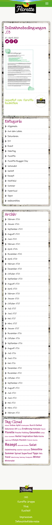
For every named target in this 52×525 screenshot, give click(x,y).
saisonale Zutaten (23, 445)
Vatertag (22, 457)
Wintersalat (10, 461)
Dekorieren (13, 136)
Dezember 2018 (15, 269)
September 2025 (15, 229)
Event (10, 146)
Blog (26, 506)
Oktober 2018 (14, 274)
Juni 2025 (12, 239)
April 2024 (12, 249)
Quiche (35, 440)
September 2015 (15, 383)
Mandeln (23, 440)
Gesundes (12, 166)
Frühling (25, 432)
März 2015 (12, 408)
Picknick (29, 440)
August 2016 (13, 348)
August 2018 (14, 284)
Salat (32, 445)
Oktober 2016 (14, 338)
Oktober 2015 (14, 378)
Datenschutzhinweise (27, 521)
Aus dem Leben (15, 131)
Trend (7, 457)
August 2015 (14, 388)
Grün (6, 436)
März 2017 (12, 323)
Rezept (11, 176)
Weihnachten (14, 200)
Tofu (40, 453)
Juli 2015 (12, 393)
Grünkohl (12, 436)
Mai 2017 (12, 318)
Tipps (10, 195)
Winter (36, 456)
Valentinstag (15, 457)
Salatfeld (12, 181)
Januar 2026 (13, 224)
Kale (36, 436)
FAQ (26, 497)
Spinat (18, 453)
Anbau (13, 425)
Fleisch (43, 429)
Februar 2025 (14, 244)
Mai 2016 (12, 363)
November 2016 (15, 333)
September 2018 (15, 279)
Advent (7, 425)
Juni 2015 (12, 398)
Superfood (12, 190)
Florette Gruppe (26, 501)
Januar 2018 (13, 298)
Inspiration (27, 436)
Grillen (42, 433)
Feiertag (12, 151)
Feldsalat (36, 429)
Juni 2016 (12, 358)
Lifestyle (15, 440)
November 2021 (15, 254)
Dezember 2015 (15, 368)
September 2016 (15, 343)
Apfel (18, 425)
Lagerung (8, 440)
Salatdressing (10, 449)
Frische (18, 432)
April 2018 (12, 288)
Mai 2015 (12, 403)
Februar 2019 (14, 264)
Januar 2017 (13, 328)
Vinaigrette (28, 457)
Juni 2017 (12, 313)
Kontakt (26, 510)
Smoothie (36, 449)
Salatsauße (26, 450)
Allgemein (12, 126)
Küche (41, 436)
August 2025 (14, 234)
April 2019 (12, 259)
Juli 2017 (12, 308)
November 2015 (15, 373)
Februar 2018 (14, 293)
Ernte (19, 429)
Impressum (26, 517)
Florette (12, 156)
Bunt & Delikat (36, 425)
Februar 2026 (14, 219)
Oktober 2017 (14, 303)
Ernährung (27, 428)
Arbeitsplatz (25, 425)
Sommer (11, 186)
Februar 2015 (14, 413)
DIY (9, 141)
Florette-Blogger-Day (18, 161)
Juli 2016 (12, 353)
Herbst (11, 171)
